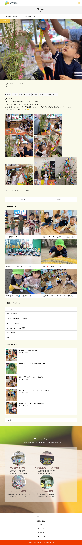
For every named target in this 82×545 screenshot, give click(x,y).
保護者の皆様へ (11, 333)
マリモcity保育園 (12, 313)
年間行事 (41, 525)
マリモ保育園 (41, 439)
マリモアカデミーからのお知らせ (17, 318)
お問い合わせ (41, 536)
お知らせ (10, 191)
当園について (41, 517)
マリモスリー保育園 (13, 323)
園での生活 (41, 521)
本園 (8, 337)
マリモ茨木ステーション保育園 (22, 191)
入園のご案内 (41, 528)
